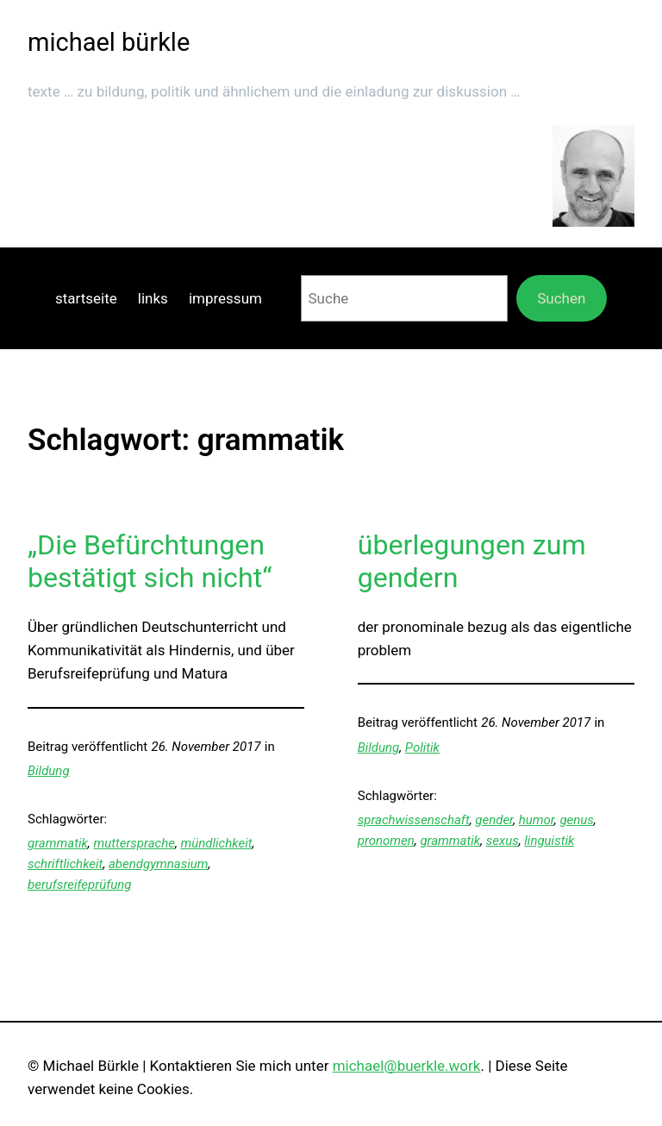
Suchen (561, 298)
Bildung (49, 771)
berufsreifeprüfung (79, 884)
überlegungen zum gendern (472, 562)
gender (494, 820)
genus (576, 820)
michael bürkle (109, 42)
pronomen (386, 840)
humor (536, 820)
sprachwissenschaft (414, 820)
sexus (502, 840)
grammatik (58, 843)
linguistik (549, 840)
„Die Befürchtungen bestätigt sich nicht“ (150, 562)
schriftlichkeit (65, 864)
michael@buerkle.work (407, 1065)
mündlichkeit (217, 843)
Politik (422, 747)
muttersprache (134, 843)
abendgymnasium (159, 864)
